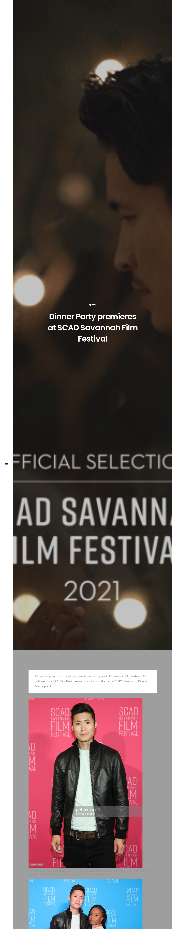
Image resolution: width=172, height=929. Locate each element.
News (92, 305)
